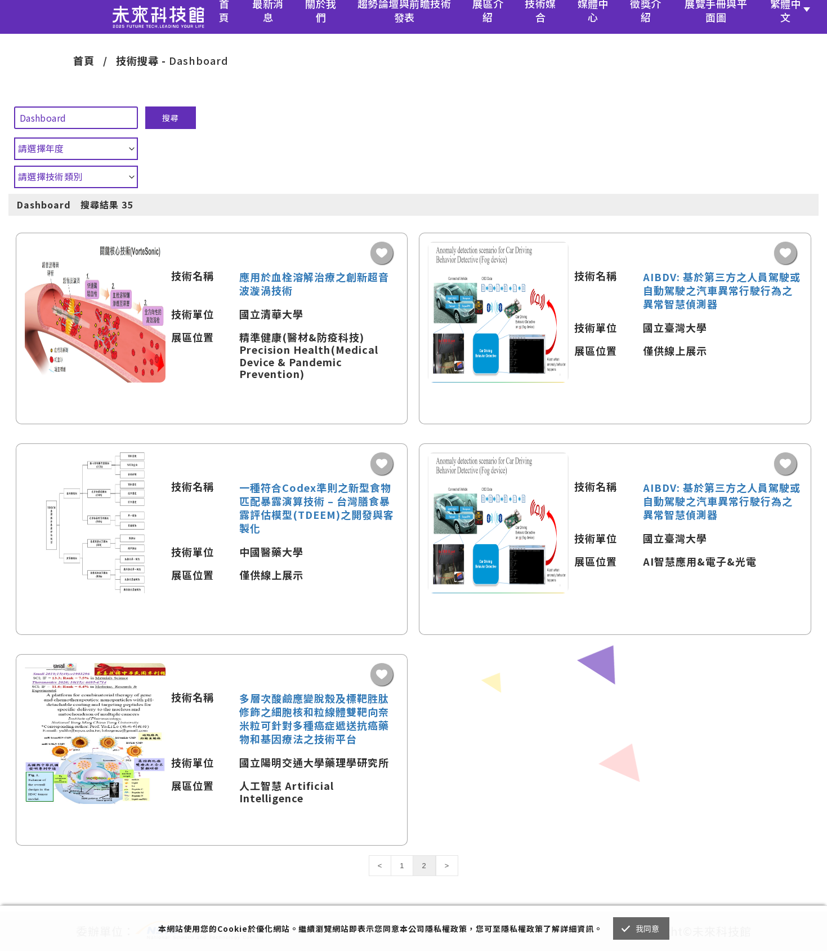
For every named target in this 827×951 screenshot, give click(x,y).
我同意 (648, 928)
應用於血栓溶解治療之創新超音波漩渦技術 (314, 283)
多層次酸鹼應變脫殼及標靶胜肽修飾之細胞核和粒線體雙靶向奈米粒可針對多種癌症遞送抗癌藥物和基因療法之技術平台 (314, 718)
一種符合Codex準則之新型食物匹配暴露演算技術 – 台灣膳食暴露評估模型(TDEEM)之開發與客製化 (316, 508)
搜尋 (170, 117)
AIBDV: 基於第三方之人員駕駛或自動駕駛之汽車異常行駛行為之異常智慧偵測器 (722, 290)
